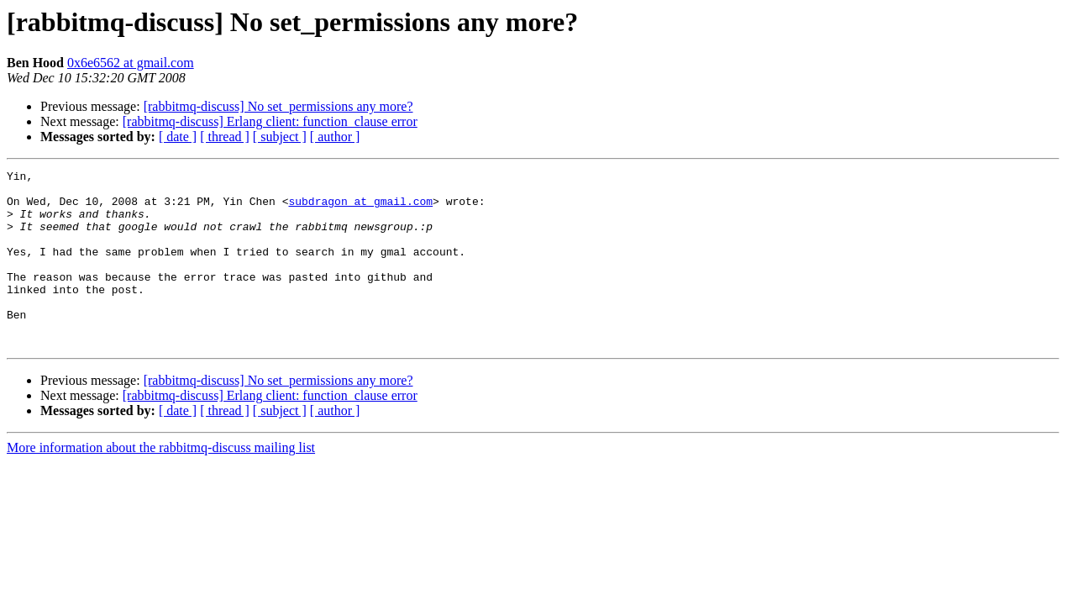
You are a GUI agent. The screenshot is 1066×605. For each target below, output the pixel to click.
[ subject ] (280, 136)
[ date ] (178, 136)
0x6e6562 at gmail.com (130, 62)
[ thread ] (224, 136)
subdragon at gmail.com (360, 208)
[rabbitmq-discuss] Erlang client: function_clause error (270, 121)
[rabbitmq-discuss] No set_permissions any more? (278, 106)
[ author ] (335, 136)
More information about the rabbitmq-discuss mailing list (161, 483)
